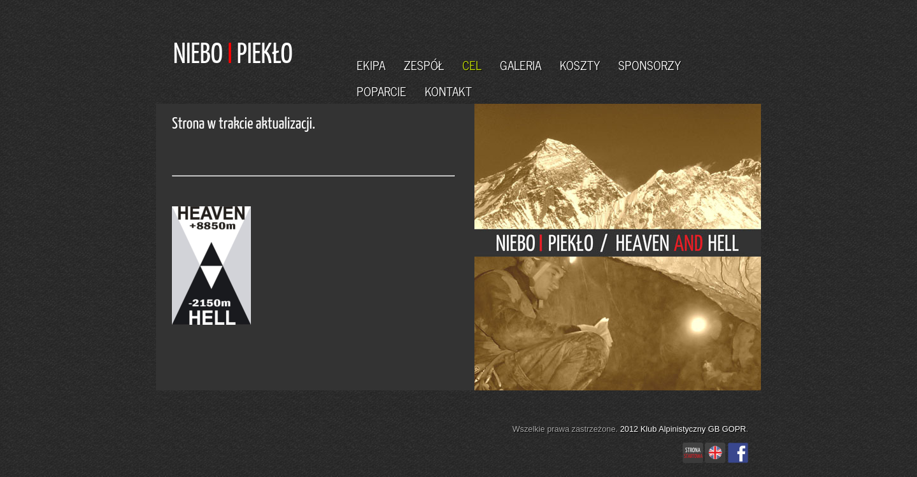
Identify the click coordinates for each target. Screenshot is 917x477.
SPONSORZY (649, 65)
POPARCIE (381, 91)
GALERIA (520, 65)
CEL (471, 65)
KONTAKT (448, 91)
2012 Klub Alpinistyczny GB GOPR (683, 429)
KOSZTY (580, 65)
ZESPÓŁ (424, 65)
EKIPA (371, 65)
